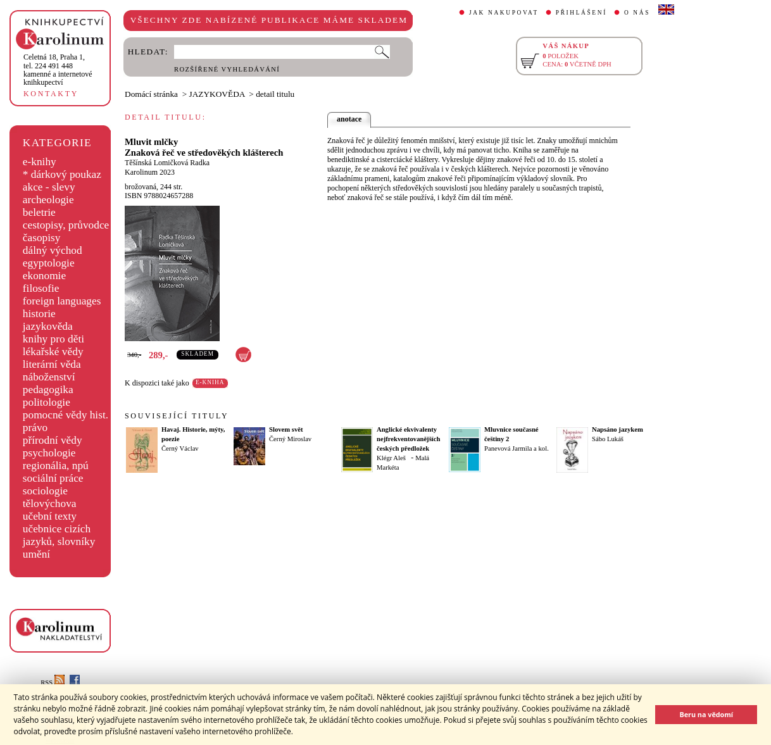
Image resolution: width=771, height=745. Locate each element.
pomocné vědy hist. (65, 415)
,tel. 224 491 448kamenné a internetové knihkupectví (57, 70)
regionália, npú (56, 466)
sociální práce (53, 478)
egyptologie (49, 263)
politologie (46, 402)
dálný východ (52, 250)
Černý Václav (180, 448)
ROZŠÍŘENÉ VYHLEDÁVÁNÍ (227, 69)
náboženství (49, 377)
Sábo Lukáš (608, 438)
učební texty (50, 516)
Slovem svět (286, 429)
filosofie (41, 288)
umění (36, 554)
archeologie (48, 200)
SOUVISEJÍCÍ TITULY (177, 415)
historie (39, 314)
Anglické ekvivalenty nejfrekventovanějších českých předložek (408, 439)
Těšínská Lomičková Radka (167, 162)
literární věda (52, 364)
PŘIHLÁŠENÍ (581, 12)
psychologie (49, 453)
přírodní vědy (52, 440)
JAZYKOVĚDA (217, 94)
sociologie (45, 491)
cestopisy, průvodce (66, 225)
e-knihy (39, 162)
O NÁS (637, 12)
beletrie (39, 212)
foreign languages (62, 301)
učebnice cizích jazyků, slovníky (59, 535)
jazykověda (48, 326)
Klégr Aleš (391, 457)
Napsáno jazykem (617, 429)
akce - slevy (49, 187)
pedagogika (48, 390)
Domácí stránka (151, 94)
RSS (53, 682)
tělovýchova (50, 504)
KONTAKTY (50, 93)
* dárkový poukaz (62, 174)
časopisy (42, 238)
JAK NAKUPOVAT (504, 12)
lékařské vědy (53, 352)
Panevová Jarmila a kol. (516, 448)
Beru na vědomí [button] (706, 714)
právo (35, 428)
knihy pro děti (53, 339)
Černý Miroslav (290, 438)
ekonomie (44, 276)
